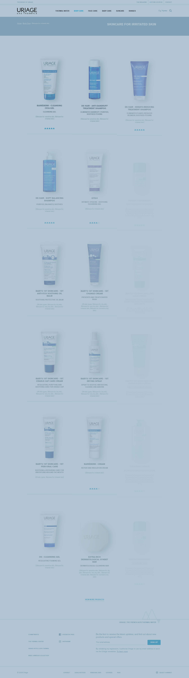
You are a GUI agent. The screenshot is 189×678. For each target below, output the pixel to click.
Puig (119, 672)
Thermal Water (62, 11)
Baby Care (107, 11)
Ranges (132, 11)
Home (19, 23)
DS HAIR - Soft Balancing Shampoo (49, 202)
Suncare (120, 11)
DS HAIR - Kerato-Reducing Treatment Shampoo (139, 110)
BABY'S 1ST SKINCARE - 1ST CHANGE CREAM (94, 294)
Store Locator (156, 2)
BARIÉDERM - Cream (94, 466)
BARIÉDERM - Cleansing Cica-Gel (49, 108)
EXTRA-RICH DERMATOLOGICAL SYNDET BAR (94, 562)
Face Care (92, 11)
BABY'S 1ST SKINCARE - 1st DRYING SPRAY (94, 382)
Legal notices (80, 672)
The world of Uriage (25, 2)
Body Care (79, 11)
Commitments (33, 634)
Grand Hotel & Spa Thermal (38, 648)
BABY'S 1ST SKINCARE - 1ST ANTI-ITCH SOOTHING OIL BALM (49, 296)
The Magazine (142, 2)
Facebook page (66, 634)
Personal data (95, 672)
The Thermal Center (35, 641)
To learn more (122, 651)
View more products (94, 599)
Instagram (64, 641)
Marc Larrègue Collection (38, 655)
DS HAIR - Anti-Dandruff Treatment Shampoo (94, 108)
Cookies (109, 672)
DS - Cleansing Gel (49, 559)
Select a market (164, 672)
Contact (168, 2)
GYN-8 (94, 201)
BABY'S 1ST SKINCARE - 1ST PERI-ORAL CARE (49, 467)
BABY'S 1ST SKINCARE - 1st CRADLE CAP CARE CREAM (49, 382)
